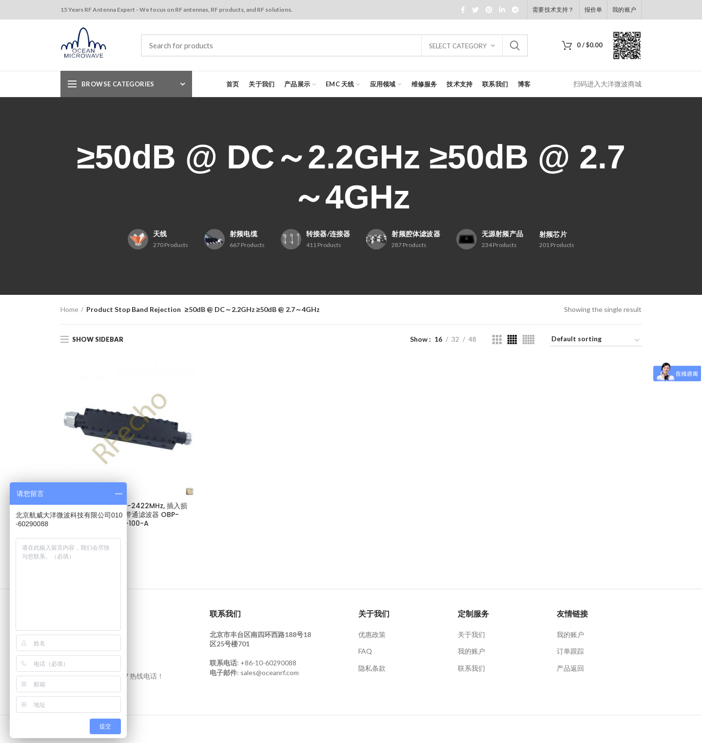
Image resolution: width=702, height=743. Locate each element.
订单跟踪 (570, 651)
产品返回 (570, 668)
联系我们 (471, 668)
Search (515, 45)
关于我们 (471, 634)
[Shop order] (596, 340)
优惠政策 (372, 634)
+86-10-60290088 (268, 663)
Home (69, 309)
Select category (458, 46)
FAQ (365, 651)
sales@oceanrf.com (269, 672)
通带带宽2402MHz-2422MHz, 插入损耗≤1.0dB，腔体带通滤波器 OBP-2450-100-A (127, 514)
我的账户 (471, 651)
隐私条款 (372, 668)
